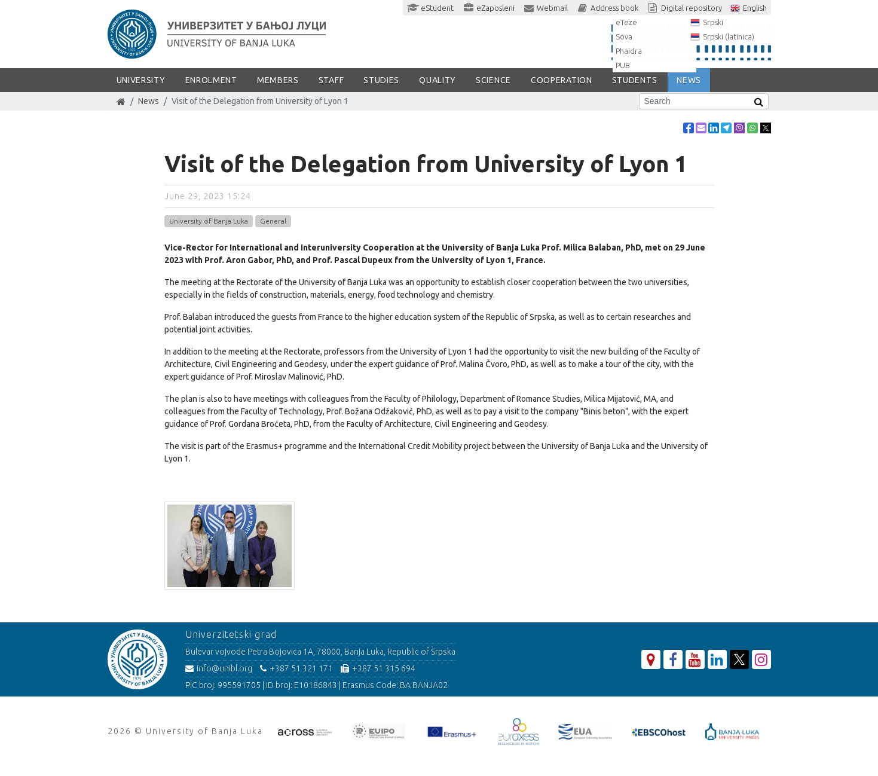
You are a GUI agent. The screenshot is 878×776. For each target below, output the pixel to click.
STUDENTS (634, 80)
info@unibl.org (218, 668)
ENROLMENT (211, 80)
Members (278, 80)
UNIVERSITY (141, 80)
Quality (437, 80)
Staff (331, 80)
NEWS (689, 80)
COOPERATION (561, 80)
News (148, 101)
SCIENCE (493, 80)
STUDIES (381, 80)
